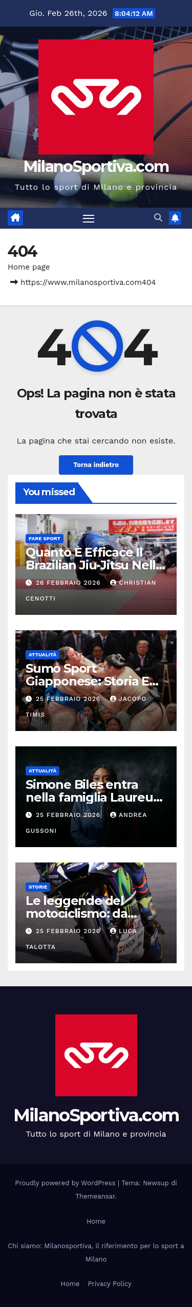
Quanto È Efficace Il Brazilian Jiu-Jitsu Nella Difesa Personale (94, 565)
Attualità (42, 654)
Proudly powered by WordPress (66, 1183)
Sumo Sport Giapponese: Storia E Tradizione (87, 681)
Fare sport (44, 538)
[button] (158, 218)
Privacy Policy (109, 1284)
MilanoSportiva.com (96, 166)
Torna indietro (96, 465)
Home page (29, 267)
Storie (38, 887)
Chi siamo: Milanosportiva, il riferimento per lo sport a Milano (96, 1252)
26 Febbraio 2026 (69, 582)
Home (96, 1221)
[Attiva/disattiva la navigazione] (88, 218)
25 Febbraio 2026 (69, 698)
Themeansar (95, 1196)
